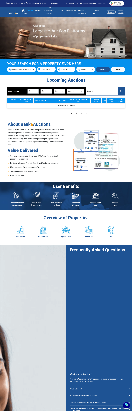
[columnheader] (8, 100)
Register (111, 12)
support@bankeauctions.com (94, 3)
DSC (62, 11)
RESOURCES (71, 11)
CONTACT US (96, 12)
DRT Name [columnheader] (120, 100)
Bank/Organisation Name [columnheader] (25, 100)
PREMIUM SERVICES (48, 12)
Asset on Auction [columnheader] (40, 100)
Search (103, 70)
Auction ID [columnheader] (13, 100)
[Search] (102, 91)
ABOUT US (38, 12)
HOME (30, 11)
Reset (118, 69)
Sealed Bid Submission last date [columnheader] (78, 100)
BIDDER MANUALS (82, 12)
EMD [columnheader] (104, 100)
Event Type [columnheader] (111, 100)
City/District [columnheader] (62, 100)
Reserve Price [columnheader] (96, 100)
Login (121, 12)
